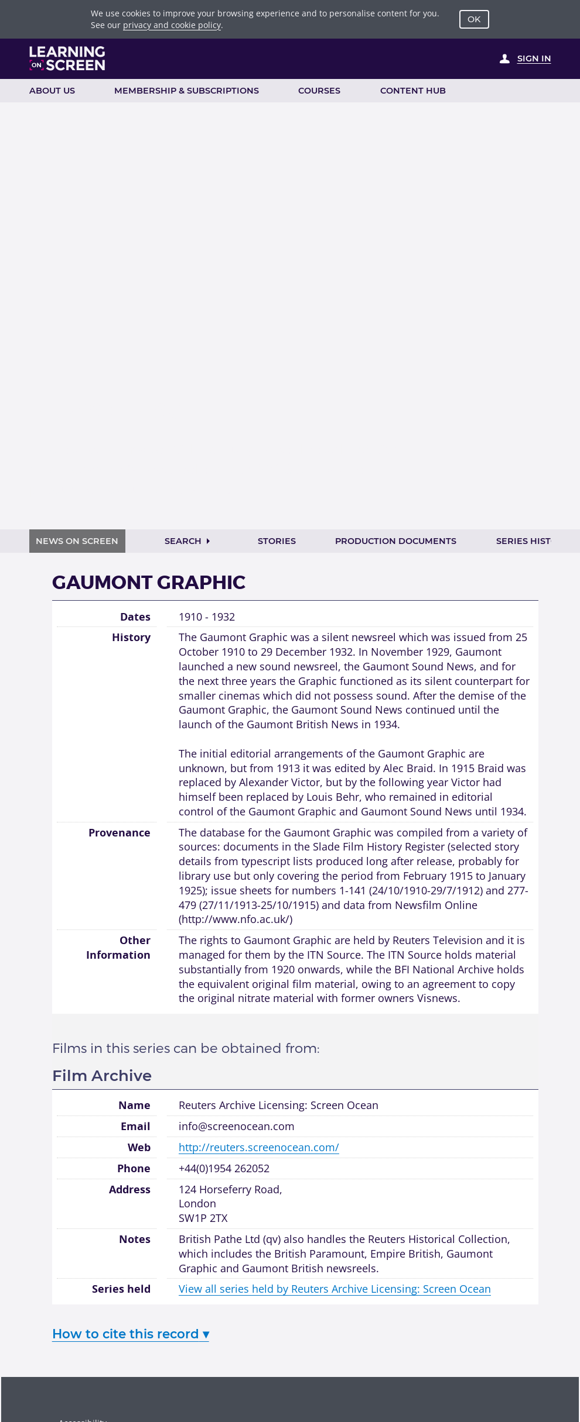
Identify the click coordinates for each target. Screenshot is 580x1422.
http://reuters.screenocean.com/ (259, 1147)
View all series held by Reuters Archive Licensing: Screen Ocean (335, 1289)
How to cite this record (130, 1333)
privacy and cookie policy (172, 24)
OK (474, 19)
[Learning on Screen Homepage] (67, 58)
